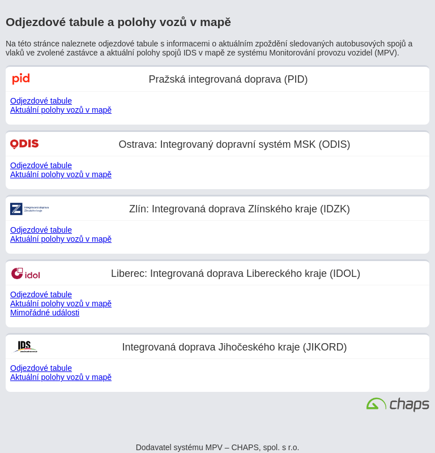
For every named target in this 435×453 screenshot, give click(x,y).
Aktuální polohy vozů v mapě (61, 109)
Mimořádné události (44, 312)
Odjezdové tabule (41, 100)
